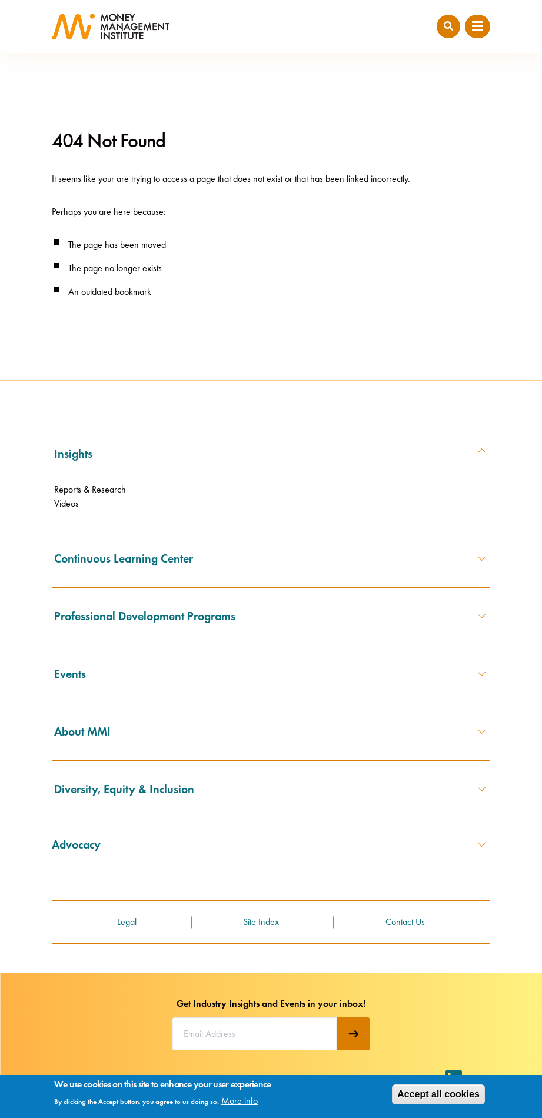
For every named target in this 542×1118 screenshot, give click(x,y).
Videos (66, 503)
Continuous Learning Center (123, 558)
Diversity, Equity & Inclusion (124, 789)
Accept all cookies (438, 1094)
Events (70, 673)
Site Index (261, 922)
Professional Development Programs (144, 616)
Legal (127, 922)
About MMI (82, 731)
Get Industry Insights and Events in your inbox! (271, 1003)
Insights (73, 453)
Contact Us (405, 922)
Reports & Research (90, 489)
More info (239, 1100)
